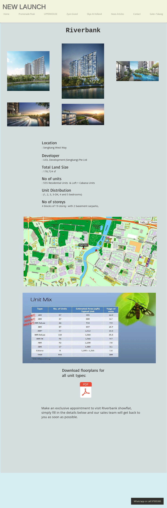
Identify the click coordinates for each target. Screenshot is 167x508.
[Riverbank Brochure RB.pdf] (86, 390)
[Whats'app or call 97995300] (147, 501)
